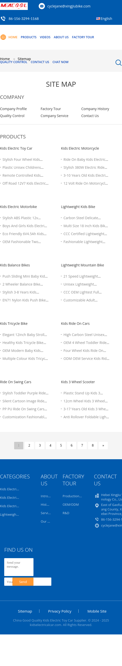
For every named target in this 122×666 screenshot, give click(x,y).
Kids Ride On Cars (75, 323)
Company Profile (13, 108)
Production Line (75, 496)
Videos (45, 37)
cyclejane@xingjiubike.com (69, 6)
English (106, 18)
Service (46, 513)
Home (8, 37)
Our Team (48, 521)
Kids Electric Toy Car (16, 148)
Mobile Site (96, 611)
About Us (61, 37)
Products (28, 37)
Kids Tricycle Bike (14, 323)
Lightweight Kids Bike (78, 206)
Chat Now (61, 62)
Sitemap (25, 611)
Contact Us (40, 62)
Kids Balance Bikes (15, 265)
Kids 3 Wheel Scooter (78, 381)
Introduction (50, 496)
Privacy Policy (59, 611)
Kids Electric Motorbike (18, 206)
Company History (95, 108)
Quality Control (13, 62)
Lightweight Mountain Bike (82, 265)
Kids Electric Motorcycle (80, 148)
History (46, 504)
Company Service (54, 115)
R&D (66, 513)
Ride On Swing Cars (15, 381)
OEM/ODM (71, 504)
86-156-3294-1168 (24, 18)
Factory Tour (83, 37)
